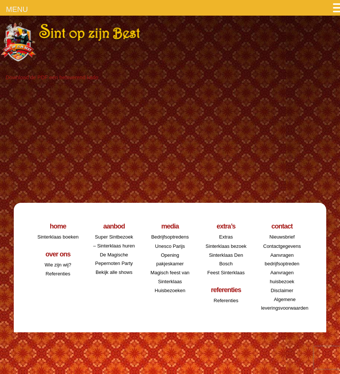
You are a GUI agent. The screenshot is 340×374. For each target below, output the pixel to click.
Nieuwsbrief (282, 237)
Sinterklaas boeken (58, 237)
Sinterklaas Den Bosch (226, 259)
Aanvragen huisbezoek (282, 277)
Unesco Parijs (170, 246)
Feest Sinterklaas (225, 272)
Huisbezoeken (170, 290)
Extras (226, 237)
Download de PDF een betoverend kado (52, 77)
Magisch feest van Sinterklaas (170, 277)
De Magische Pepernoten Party (114, 259)
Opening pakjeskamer (170, 259)
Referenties (58, 273)
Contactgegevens (282, 246)
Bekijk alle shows (114, 272)
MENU (17, 9)
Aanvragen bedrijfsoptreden (281, 259)
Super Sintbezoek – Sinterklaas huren (114, 241)
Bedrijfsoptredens (170, 237)
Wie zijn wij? (58, 265)
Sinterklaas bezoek (226, 246)
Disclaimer (282, 290)
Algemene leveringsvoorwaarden (284, 304)
